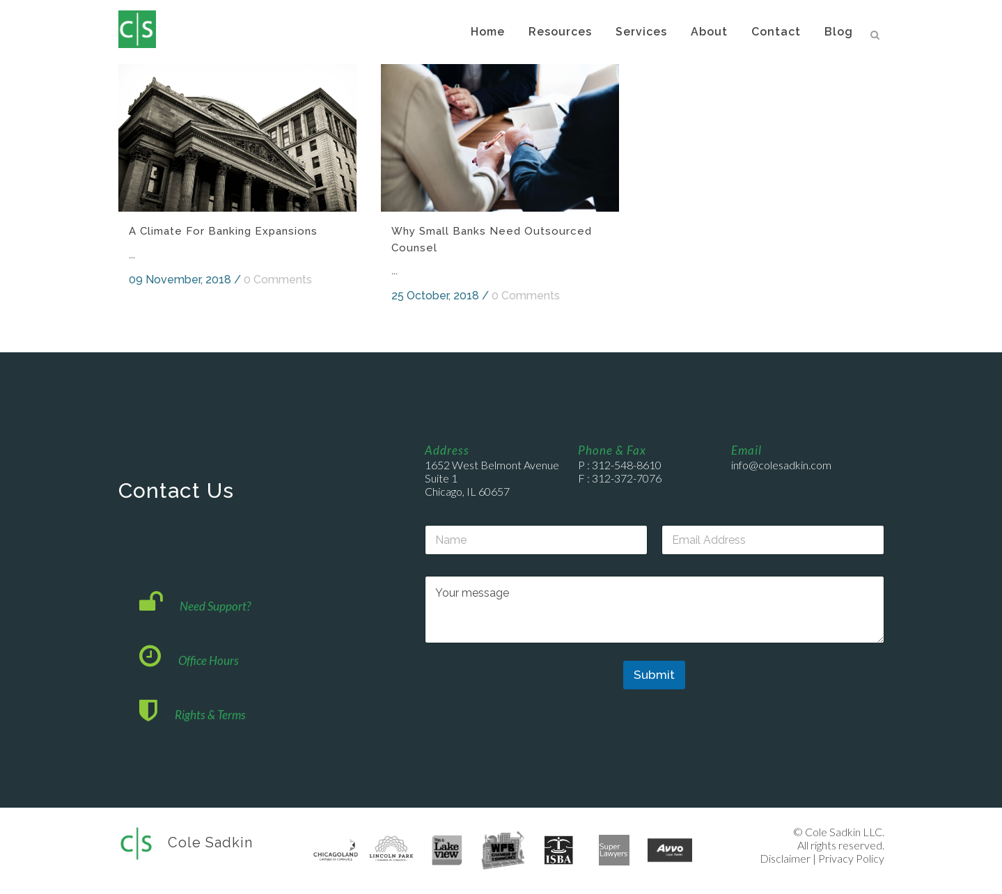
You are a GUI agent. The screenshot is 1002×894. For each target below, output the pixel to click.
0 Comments (278, 279)
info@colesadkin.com (781, 464)
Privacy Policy (851, 858)
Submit (654, 675)
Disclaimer (785, 858)
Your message (654, 609)
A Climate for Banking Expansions (223, 231)
